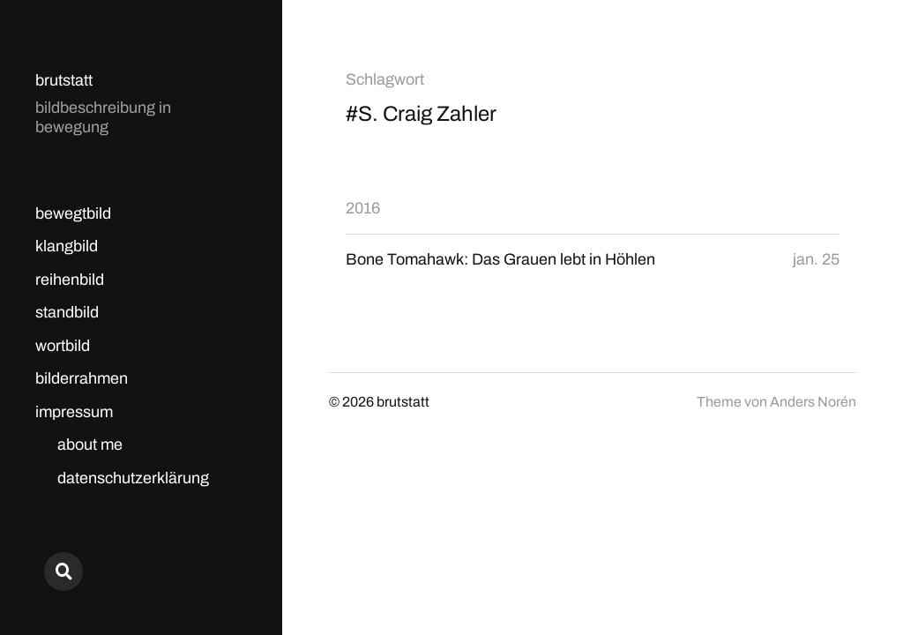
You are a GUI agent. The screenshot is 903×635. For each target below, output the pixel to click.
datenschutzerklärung (133, 478)
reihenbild (69, 279)
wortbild (62, 346)
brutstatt (64, 80)
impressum (74, 412)
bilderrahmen (81, 378)
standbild (67, 312)
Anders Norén (813, 401)
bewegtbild (73, 213)
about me (90, 444)
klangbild (66, 246)
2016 (363, 208)
